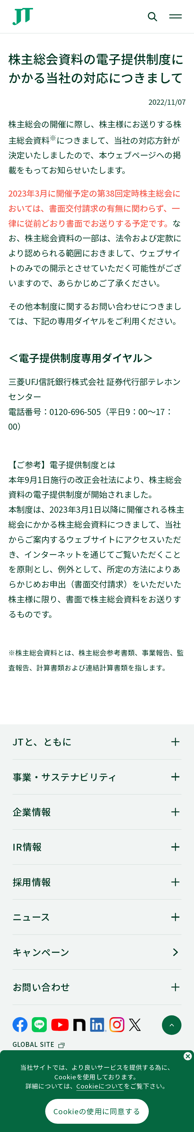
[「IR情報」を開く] (97, 847)
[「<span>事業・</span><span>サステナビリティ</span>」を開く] (97, 777)
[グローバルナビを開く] (175, 16)
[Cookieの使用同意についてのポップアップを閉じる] (188, 1056)
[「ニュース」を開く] (97, 917)
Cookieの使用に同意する (97, 1111)
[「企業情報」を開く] (97, 811)
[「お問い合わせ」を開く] (97, 987)
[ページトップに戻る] (171, 1025)
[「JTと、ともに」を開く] (97, 741)
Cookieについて (100, 1085)
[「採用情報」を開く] (97, 882)
